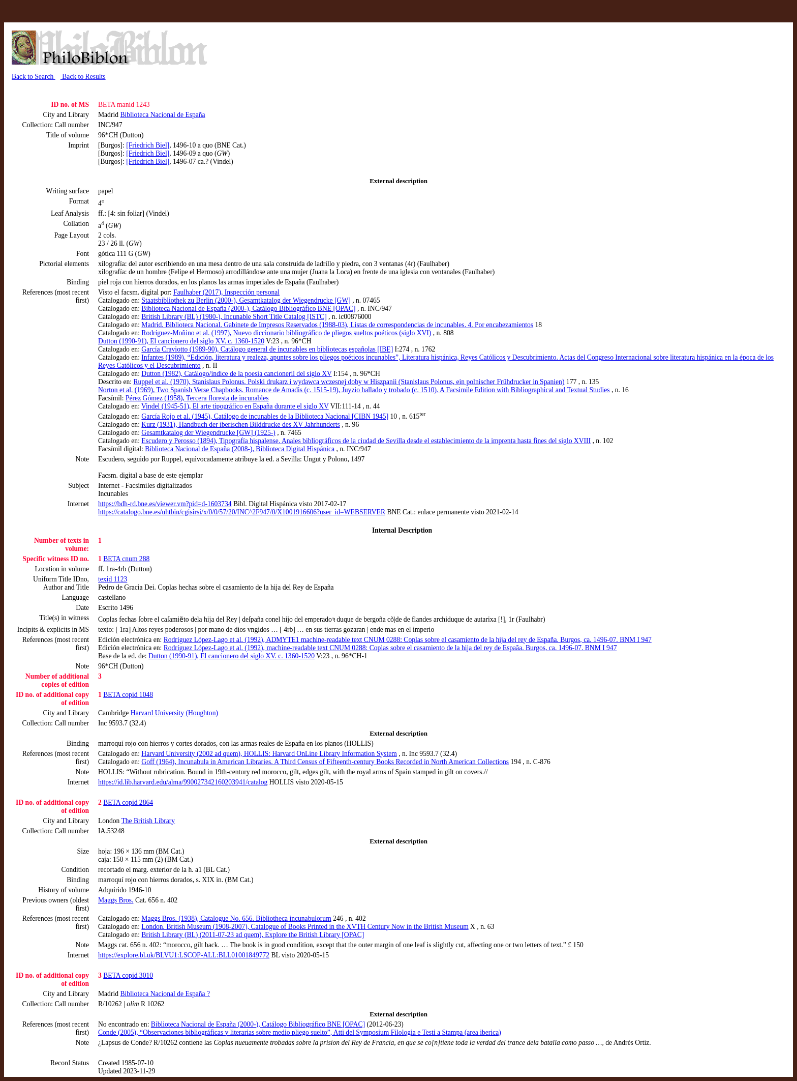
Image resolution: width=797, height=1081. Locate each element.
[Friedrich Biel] (147, 145)
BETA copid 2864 (128, 802)
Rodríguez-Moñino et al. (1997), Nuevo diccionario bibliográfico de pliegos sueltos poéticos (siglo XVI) (286, 333)
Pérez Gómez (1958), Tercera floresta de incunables (197, 398)
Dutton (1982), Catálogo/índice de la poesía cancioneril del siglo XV (236, 373)
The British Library (148, 821)
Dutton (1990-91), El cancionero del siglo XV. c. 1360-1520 (181, 341)
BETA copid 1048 (128, 694)
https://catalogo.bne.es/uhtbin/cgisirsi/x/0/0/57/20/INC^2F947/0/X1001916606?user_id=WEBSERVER (241, 512)
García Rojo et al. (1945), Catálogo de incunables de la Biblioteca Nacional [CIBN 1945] (264, 416)
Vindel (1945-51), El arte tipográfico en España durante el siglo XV (235, 406)
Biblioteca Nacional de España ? (165, 994)
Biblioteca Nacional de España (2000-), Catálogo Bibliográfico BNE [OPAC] (248, 308)
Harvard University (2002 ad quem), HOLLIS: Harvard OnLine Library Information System (268, 753)
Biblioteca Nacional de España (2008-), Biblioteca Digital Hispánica (239, 449)
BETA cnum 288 (126, 559)
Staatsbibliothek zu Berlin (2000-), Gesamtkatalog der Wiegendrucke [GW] (245, 300)
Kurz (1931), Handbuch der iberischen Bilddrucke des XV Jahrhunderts (240, 424)
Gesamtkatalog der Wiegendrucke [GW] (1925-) (208, 432)
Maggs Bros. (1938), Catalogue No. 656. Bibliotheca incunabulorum (236, 918)
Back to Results (83, 76)
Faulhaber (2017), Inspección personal (226, 292)
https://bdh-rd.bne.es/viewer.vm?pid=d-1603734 (165, 504)
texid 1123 (112, 579)
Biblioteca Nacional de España (162, 115)
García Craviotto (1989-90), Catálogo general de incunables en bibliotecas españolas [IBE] (267, 349)
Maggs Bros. (115, 900)
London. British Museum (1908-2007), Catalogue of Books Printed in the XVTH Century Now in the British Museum (304, 926)
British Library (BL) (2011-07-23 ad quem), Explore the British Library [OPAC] (252, 935)
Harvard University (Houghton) (174, 713)
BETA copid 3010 (128, 975)
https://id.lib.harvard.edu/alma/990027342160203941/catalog (182, 782)
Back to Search (33, 76)
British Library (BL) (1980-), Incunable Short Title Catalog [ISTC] (233, 316)
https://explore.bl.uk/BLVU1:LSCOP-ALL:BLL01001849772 (183, 955)
